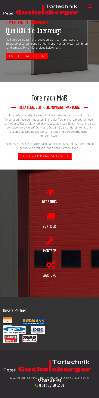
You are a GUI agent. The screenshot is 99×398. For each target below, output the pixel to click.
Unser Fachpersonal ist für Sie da (45, 156)
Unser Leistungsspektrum (27, 56)
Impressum (53, 377)
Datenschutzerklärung (76, 377)
